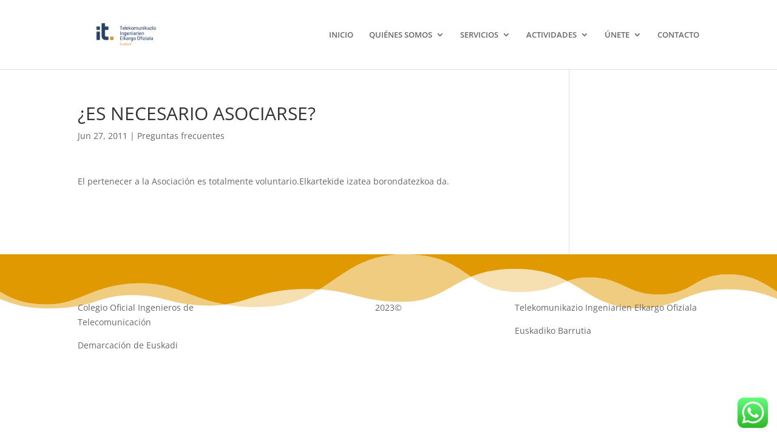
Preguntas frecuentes (181, 135)
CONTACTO (678, 35)
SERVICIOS (479, 35)
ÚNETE (617, 35)
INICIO (341, 35)
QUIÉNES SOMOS (400, 35)
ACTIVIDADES (551, 35)
